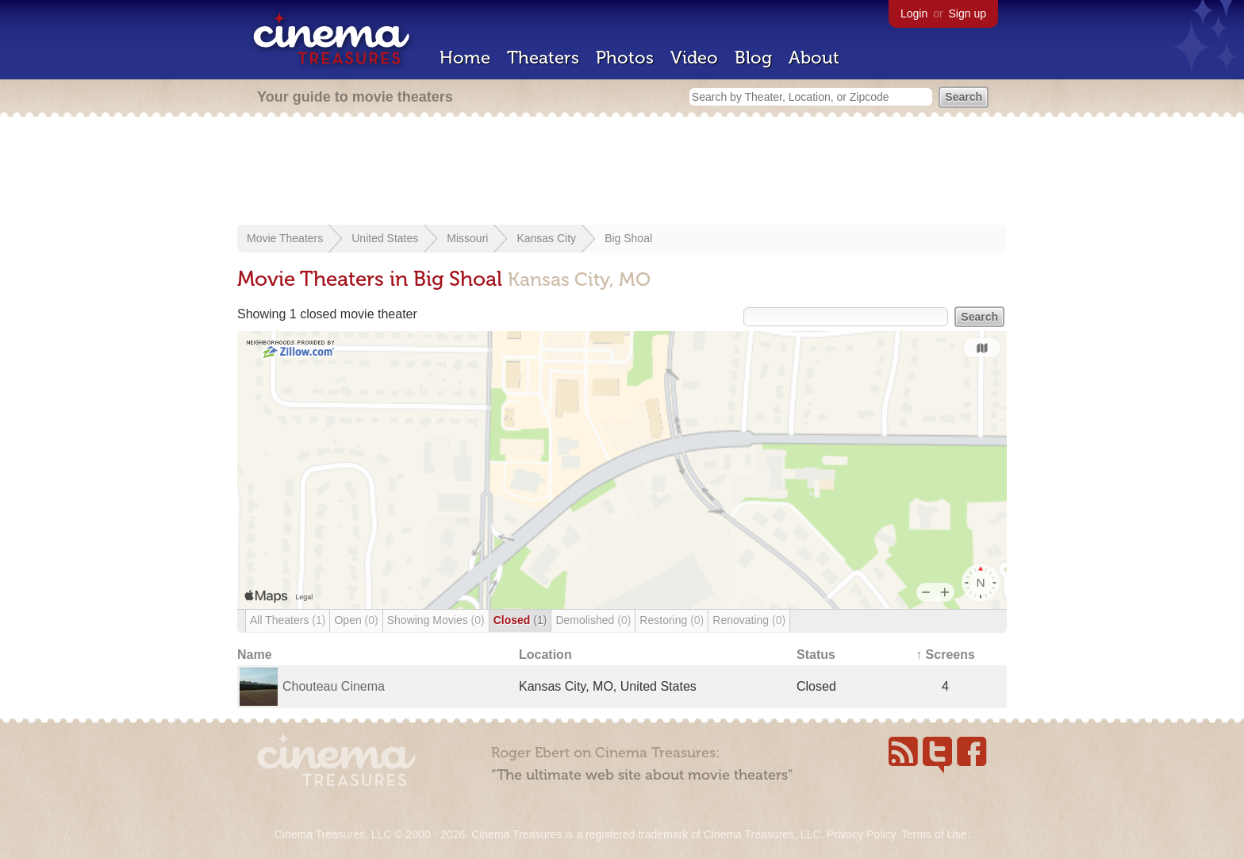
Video (694, 57)
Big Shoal (628, 238)
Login (913, 13)
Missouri (467, 238)
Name (254, 654)
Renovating (748, 620)
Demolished (593, 620)
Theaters (543, 57)
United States (384, 238)
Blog (753, 57)
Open (356, 620)
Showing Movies (436, 620)
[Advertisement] (622, 172)
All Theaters (287, 620)
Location (545, 654)
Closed (520, 620)
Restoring (671, 620)
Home (465, 57)
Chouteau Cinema (333, 686)
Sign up (967, 13)
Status (816, 654)
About (814, 57)
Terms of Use (933, 834)
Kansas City (546, 238)
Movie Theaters (285, 238)
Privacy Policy (861, 834)
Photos (625, 57)
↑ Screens (945, 654)
